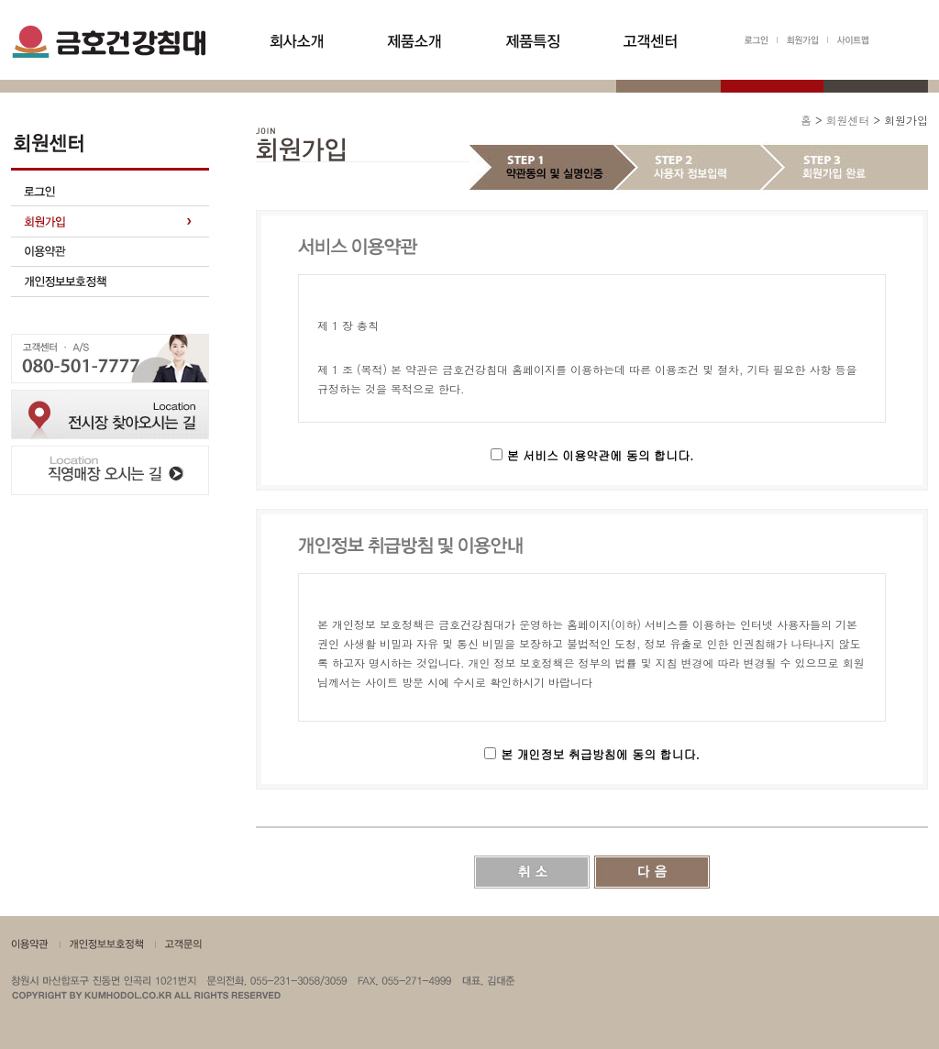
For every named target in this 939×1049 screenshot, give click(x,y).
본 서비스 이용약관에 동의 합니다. (600, 455)
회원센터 (847, 119)
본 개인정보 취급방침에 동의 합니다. (600, 754)
